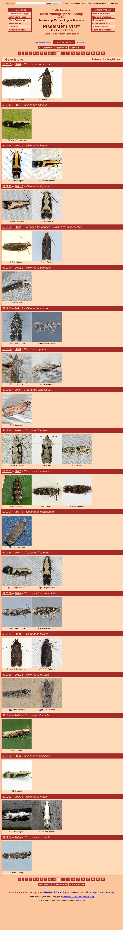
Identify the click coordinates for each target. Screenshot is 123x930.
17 (88, 53)
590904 (7, 511)
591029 (7, 674)
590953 (7, 64)
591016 (7, 715)
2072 (18, 226)
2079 (18, 593)
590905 (7, 633)
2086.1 (19, 796)
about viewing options (43, 42)
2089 (18, 837)
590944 (7, 104)
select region (81, 42)
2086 (18, 755)
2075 (18, 389)
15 (78, 53)
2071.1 (19, 145)
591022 (7, 349)
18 (93, 53)
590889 (7, 593)
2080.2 (19, 633)
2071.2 (19, 186)
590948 (7, 552)
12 (63, 53)
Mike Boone (80, 901)
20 (103, 53)
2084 (18, 715)
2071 (18, 104)
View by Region (64, 42)
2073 (18, 349)
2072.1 (19, 267)
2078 (18, 552)
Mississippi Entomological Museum (61, 892)
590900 (7, 308)
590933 (7, 796)
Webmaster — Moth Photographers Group (78, 897)
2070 (18, 64)
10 (53, 53)
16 (83, 53)
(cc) (10, 710)
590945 (7, 145)
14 (73, 53)
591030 (7, 389)
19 (98, 53)
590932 (7, 755)
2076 (18, 430)
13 (68, 53)
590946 (7, 186)
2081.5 (19, 674)
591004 (7, 267)
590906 (7, 837)
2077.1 (19, 511)
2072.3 (19, 308)
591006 (7, 226)
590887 (7, 471)
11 (58, 53)
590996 (7, 430)
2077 (18, 471)
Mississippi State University (100, 892)
